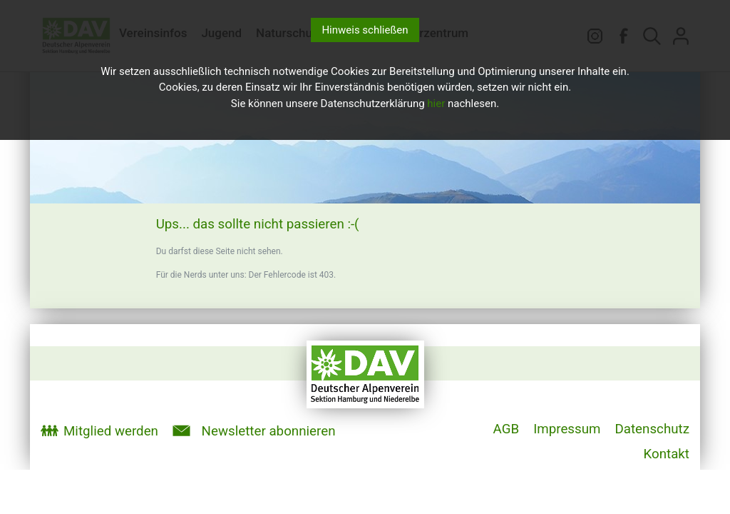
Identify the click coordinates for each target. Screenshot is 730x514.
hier (436, 103)
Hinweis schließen (365, 30)
